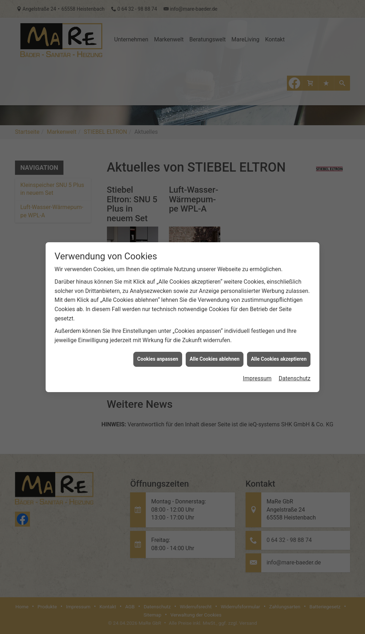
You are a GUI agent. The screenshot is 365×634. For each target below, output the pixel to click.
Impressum (257, 368)
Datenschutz (294, 368)
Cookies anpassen (157, 348)
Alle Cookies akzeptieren (279, 348)
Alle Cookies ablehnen (215, 348)
